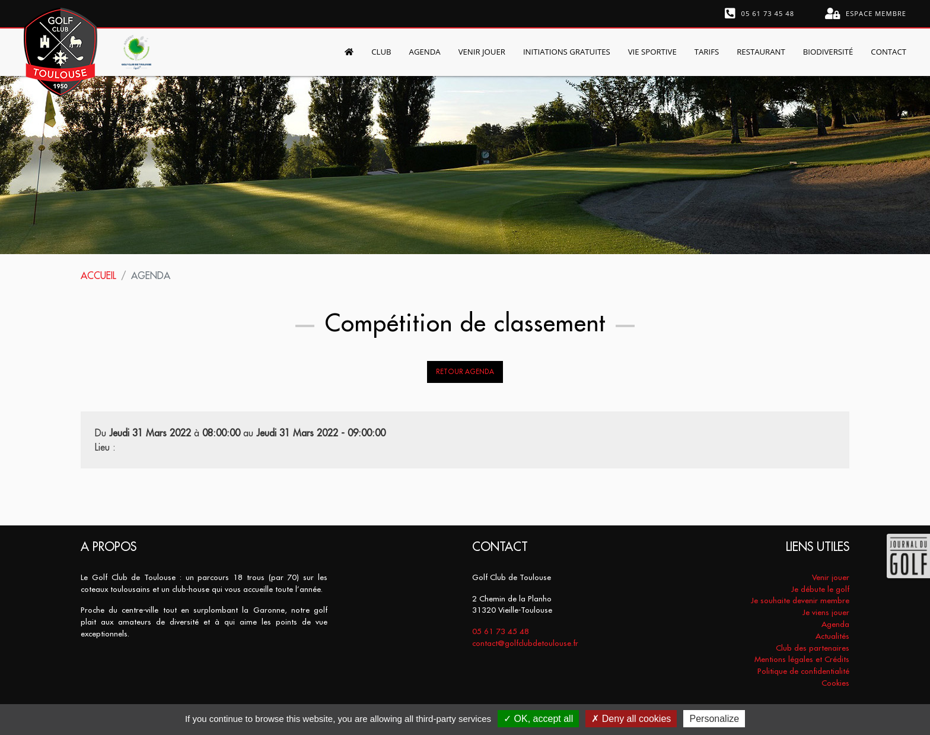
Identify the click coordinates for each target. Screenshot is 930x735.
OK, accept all (538, 719)
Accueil (98, 275)
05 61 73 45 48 (760, 14)
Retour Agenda (465, 372)
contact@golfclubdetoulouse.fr (525, 643)
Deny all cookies (631, 719)
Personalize (714, 719)
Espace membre (865, 14)
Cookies (835, 683)
